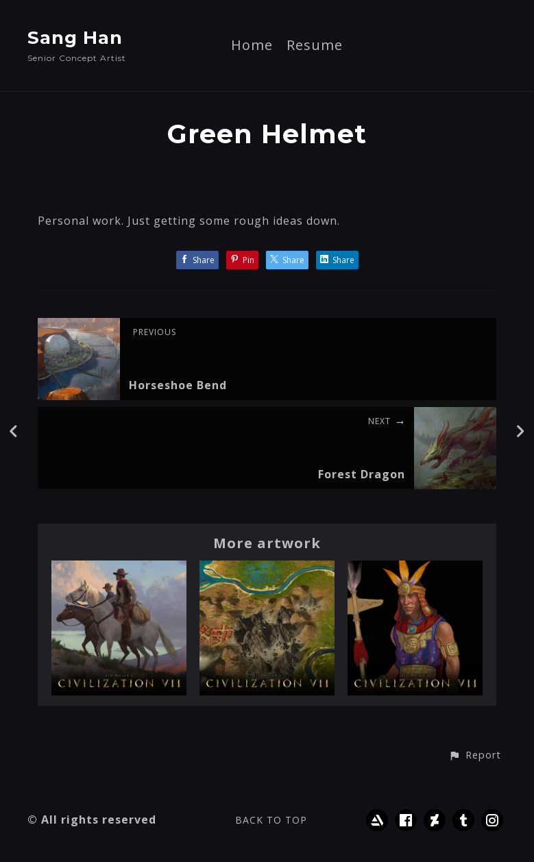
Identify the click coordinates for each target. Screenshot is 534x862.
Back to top (271, 819)
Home (252, 46)
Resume (315, 46)
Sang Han (75, 38)
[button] (475, 755)
